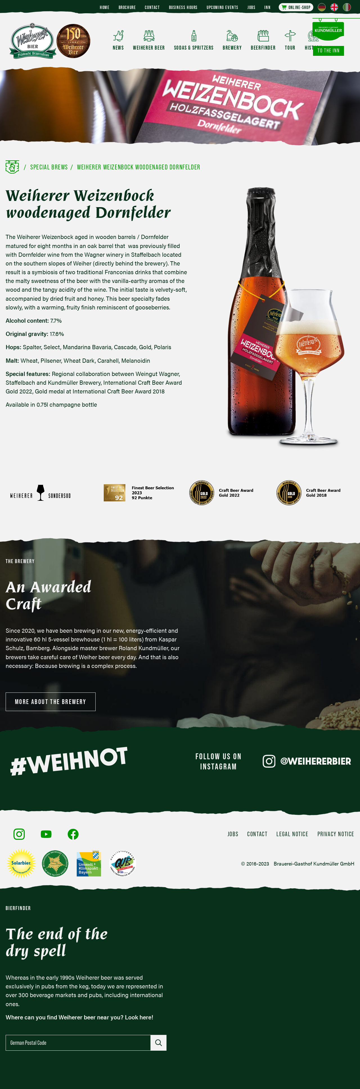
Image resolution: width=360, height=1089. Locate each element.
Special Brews (49, 167)
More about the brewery (50, 701)
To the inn (328, 51)
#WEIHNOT (68, 761)
